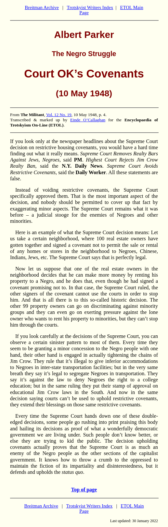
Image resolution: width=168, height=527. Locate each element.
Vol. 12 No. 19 (58, 114)
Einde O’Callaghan (87, 119)
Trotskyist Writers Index (90, 7)
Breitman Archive (42, 7)
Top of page (84, 489)
